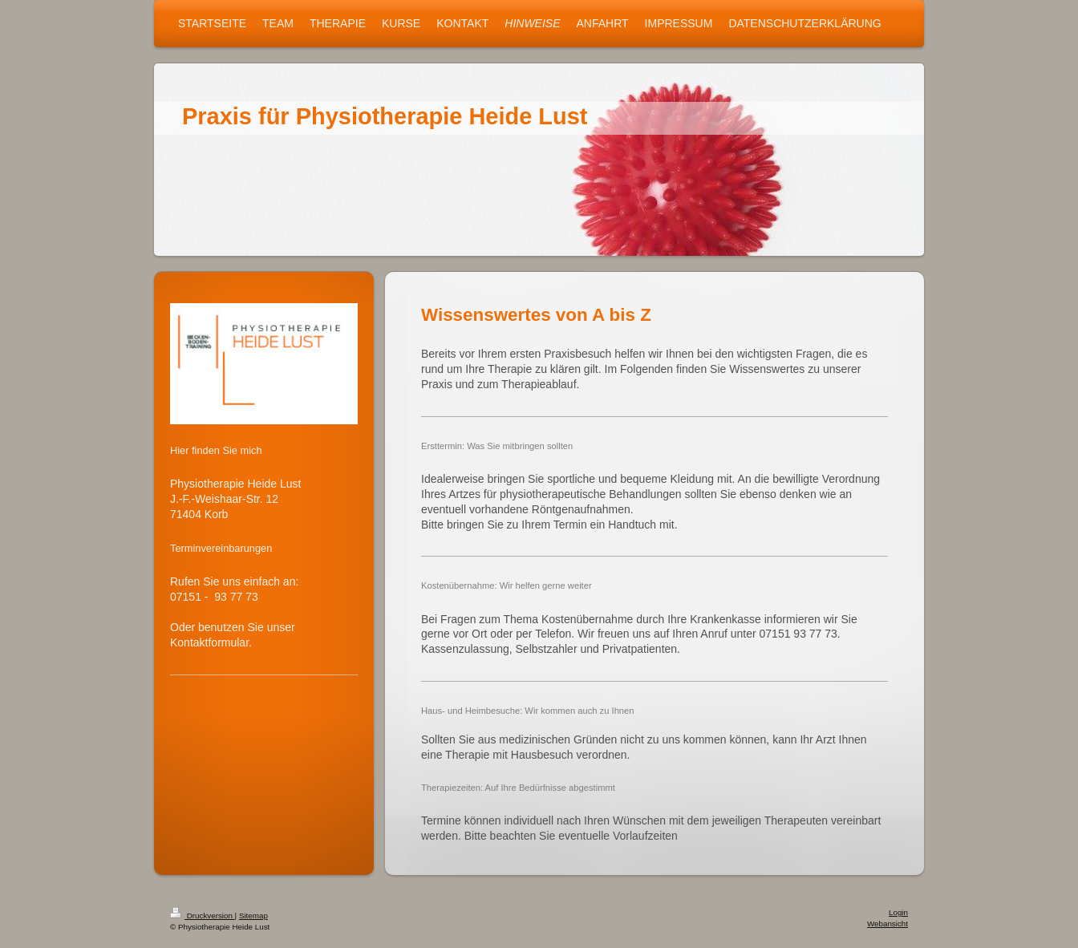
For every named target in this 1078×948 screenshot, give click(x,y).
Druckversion (202, 915)
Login (898, 912)
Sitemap (253, 915)
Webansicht (887, 923)
